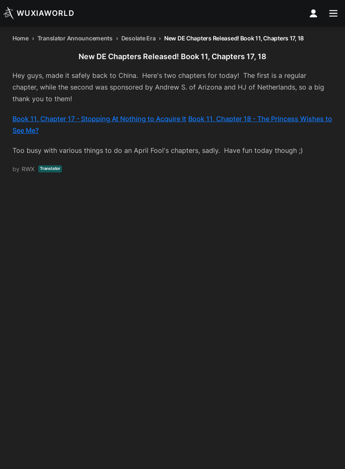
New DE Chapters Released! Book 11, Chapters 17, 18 (234, 38)
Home (20, 38)
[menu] (333, 13)
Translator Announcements (75, 38)
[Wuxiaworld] (38, 13)
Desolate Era (138, 38)
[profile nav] (313, 13)
